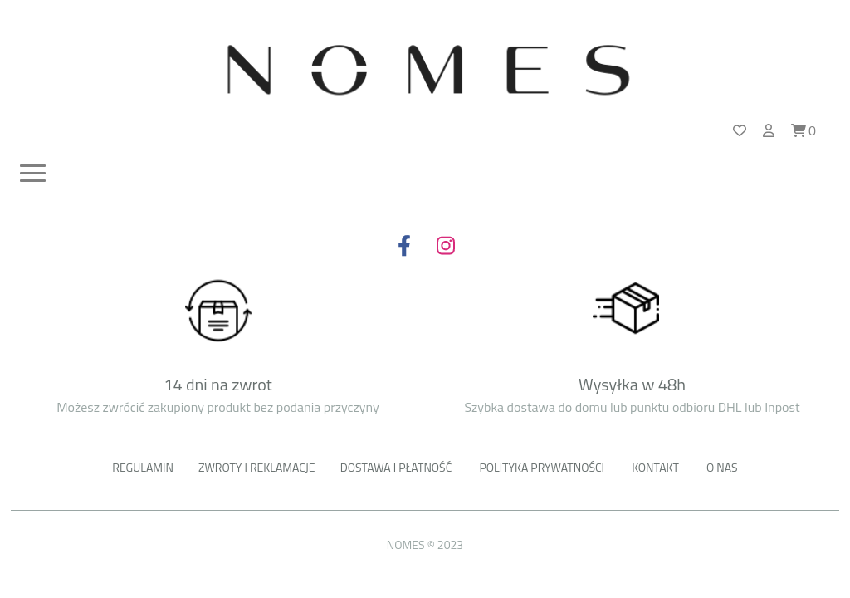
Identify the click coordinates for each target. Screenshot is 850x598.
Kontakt (655, 467)
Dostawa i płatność (396, 467)
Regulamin (142, 467)
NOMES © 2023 (425, 544)
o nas (722, 467)
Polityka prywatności (541, 467)
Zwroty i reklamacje (256, 467)
